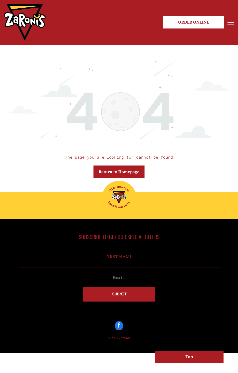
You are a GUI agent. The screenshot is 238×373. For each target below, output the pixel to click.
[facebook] (119, 326)
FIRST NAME (118, 256)
